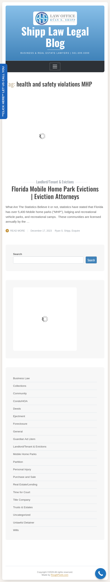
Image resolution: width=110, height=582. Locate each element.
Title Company (21, 499)
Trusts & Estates (23, 507)
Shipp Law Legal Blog (55, 36)
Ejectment (19, 416)
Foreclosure (20, 423)
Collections (19, 385)
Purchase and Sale (24, 476)
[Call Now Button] (100, 573)
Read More (17, 230)
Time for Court (21, 492)
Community (20, 393)
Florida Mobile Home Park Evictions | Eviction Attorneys (55, 192)
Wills (16, 530)
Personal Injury (22, 469)
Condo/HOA (20, 401)
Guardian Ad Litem (24, 439)
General (18, 431)
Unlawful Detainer (23, 522)
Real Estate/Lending (25, 484)
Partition (18, 461)
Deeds (17, 408)
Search (17, 254)
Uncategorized (21, 514)
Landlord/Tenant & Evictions (29, 446)
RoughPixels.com (59, 575)
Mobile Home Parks (25, 454)
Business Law (21, 378)
